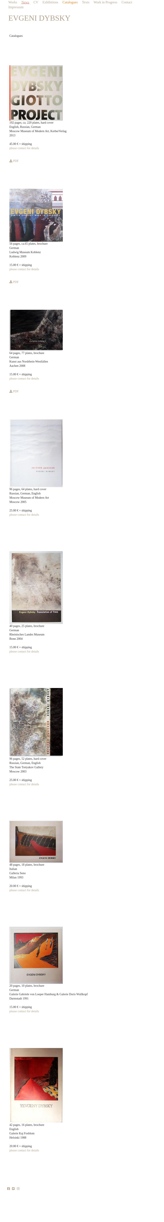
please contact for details (24, 148)
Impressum (15, 7)
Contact (127, 2)
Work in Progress (105, 2)
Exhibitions (50, 2)
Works (12, 2)
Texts (85, 2)
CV (36, 2)
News (25, 2)
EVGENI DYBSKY (39, 18)
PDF (14, 161)
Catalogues (70, 2)
